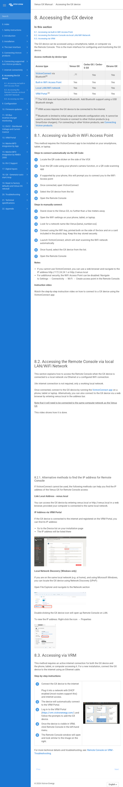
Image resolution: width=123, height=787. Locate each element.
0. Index (5, 24)
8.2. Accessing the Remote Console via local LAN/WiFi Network (16, 92)
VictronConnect (43, 73)
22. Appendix (15, 208)
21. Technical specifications (15, 201)
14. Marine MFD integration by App (15, 144)
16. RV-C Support (15, 163)
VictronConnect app (102, 390)
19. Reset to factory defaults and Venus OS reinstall (15, 186)
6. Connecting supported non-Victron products (15, 62)
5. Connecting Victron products (15, 54)
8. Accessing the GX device (15, 77)
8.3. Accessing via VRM (13, 99)
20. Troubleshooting (15, 194)
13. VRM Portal (15, 137)
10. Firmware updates (15, 109)
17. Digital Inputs (15, 168)
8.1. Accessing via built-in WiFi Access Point (14, 84)
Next (117, 769)
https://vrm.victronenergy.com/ (58, 712)
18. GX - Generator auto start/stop (15, 176)
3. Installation (15, 41)
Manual (43, 4)
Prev (38, 769)
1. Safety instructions (11, 30)
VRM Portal (41, 93)
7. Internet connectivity (15, 69)
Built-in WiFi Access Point (48, 82)
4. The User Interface (15, 47)
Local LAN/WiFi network (48, 88)
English (113, 784)
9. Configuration (15, 103)
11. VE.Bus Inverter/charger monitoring (15, 117)
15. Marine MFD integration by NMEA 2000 (15, 154)
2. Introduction (15, 35)
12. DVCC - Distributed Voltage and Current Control (15, 129)
